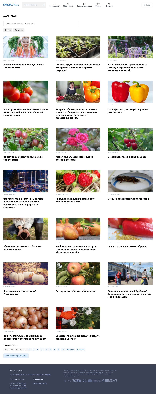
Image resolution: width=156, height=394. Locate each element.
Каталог (98, 5)
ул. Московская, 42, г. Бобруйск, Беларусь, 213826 (30, 374)
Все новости (54, 5)
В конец (80, 349)
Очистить (19, 30)
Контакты (109, 5)
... (42, 349)
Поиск (8, 30)
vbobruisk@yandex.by (18, 388)
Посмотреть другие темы (16, 355)
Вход (147, 5)
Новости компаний (84, 5)
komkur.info (99, 372)
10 (63, 349)
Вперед (70, 349)
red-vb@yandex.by (40, 383)
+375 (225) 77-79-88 (18, 386)
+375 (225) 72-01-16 (18, 383)
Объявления (68, 5)
